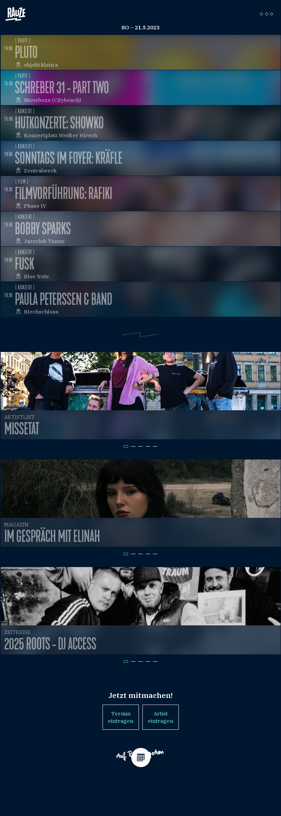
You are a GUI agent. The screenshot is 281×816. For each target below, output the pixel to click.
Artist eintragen (160, 717)
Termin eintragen (120, 717)
